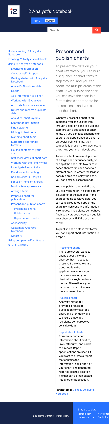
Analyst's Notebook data (26, 86)
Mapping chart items (23, 137)
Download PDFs (18, 245)
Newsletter (103, 413)
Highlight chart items (23, 132)
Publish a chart (23, 213)
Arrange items (19, 191)
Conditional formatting (25, 172)
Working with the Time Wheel (29, 162)
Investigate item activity (25, 167)
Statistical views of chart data (29, 158)
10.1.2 (44, 21)
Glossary (16, 235)
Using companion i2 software (26, 240)
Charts (15, 91)
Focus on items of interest (27, 181)
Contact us (103, 417)
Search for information (25, 122)
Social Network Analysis (26, 177)
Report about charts (26, 218)
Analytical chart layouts (25, 118)
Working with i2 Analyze (26, 100)
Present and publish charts (28, 204)
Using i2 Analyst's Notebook (25, 63)
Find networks (19, 127)
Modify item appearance (26, 186)
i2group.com (84, 413)
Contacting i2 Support (24, 73)
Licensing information (24, 68)
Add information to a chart (27, 95)
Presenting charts (25, 208)
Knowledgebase (86, 417)
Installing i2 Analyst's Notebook (27, 59)
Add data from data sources (28, 105)
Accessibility (19, 223)
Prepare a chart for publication (22, 197)
